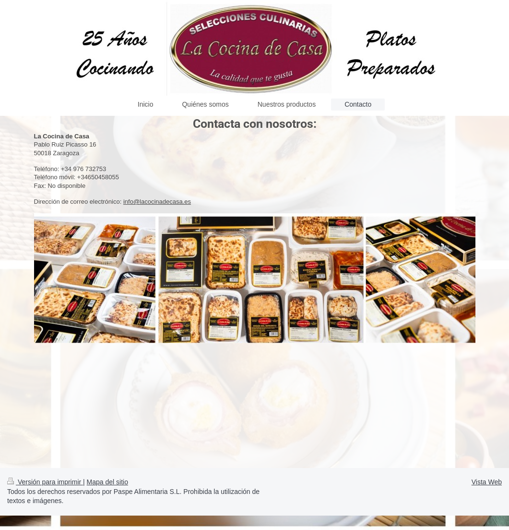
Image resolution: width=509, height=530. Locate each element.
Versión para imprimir (45, 482)
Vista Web (487, 482)
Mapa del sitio (107, 482)
